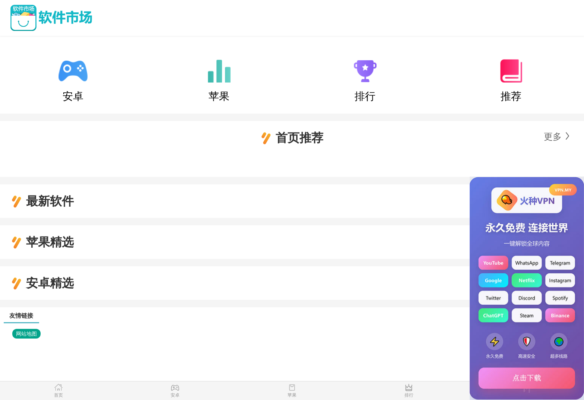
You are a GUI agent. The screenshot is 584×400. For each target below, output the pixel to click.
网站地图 (26, 334)
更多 (553, 136)
